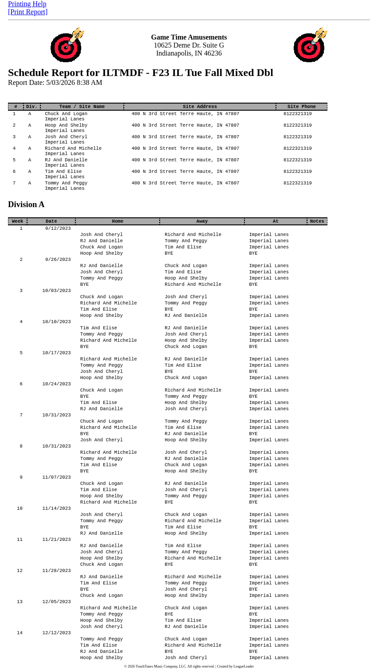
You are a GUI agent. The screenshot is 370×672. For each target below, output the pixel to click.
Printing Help (27, 4)
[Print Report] (27, 12)
